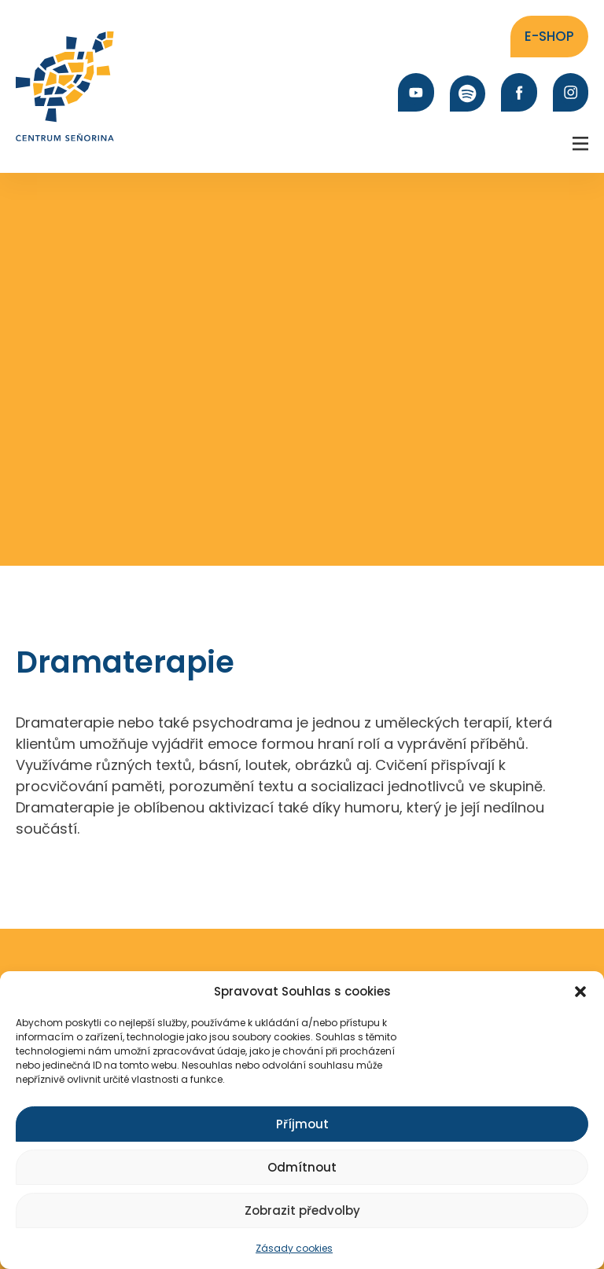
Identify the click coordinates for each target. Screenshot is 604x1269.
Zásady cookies (294, 1248)
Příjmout (302, 1124)
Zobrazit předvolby (302, 1210)
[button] (580, 991)
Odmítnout (302, 1167)
